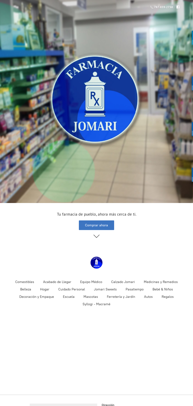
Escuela (69, 297)
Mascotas (91, 297)
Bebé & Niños (163, 289)
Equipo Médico (91, 282)
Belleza (25, 289)
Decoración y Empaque (36, 297)
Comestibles (24, 282)
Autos (148, 297)
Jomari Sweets (105, 289)
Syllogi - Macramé (96, 304)
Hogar (44, 289)
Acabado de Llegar (57, 282)
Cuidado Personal (71, 289)
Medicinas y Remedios (161, 282)
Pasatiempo (135, 289)
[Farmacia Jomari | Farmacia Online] (96, 262)
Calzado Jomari (123, 282)
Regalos (168, 297)
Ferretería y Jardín (121, 297)
